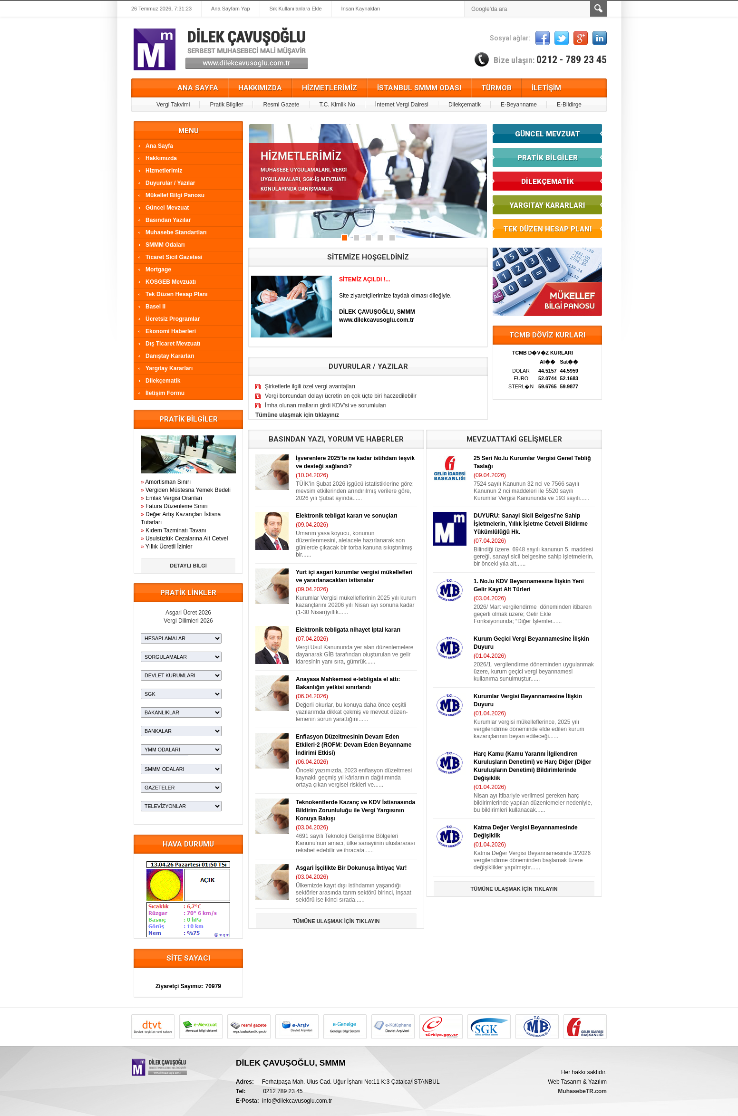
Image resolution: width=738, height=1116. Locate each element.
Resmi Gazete (281, 104)
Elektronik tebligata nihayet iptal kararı (348, 629)
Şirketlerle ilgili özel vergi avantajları (310, 386)
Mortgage (158, 269)
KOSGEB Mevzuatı (171, 282)
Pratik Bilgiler (226, 104)
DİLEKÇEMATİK (547, 181)
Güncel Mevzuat (167, 207)
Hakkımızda (161, 158)
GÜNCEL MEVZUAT (547, 134)
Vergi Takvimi (173, 104)
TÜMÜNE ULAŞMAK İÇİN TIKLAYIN (336, 921)
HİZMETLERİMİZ (329, 88)
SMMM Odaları (165, 244)
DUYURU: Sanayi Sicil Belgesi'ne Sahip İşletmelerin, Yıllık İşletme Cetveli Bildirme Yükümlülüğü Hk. (531, 523)
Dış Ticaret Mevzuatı (173, 343)
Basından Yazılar (168, 220)
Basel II (155, 306)
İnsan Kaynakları (360, 8)
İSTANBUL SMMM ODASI (419, 88)
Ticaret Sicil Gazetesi (174, 257)
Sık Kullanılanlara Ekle (296, 8)
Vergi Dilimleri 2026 (188, 620)
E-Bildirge (569, 104)
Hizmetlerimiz (164, 170)
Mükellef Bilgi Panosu (175, 195)
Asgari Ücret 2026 (188, 612)
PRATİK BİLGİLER (547, 158)
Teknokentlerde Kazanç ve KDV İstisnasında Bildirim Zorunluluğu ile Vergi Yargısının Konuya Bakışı (355, 810)
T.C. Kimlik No (337, 104)
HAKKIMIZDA (260, 88)
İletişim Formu (165, 393)
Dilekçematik (464, 104)
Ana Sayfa (159, 146)
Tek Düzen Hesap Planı (176, 294)
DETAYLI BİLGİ (188, 565)
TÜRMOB (496, 88)
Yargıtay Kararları (169, 368)
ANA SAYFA (197, 88)
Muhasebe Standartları (176, 232)
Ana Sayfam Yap (230, 8)
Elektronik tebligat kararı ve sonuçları (346, 515)
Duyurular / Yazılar (170, 183)
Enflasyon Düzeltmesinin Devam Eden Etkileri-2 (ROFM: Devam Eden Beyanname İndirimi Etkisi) (353, 744)
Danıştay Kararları (170, 356)
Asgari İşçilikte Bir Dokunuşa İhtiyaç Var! (351, 868)
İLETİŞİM (546, 88)
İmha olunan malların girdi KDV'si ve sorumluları (326, 405)
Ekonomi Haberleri (171, 331)
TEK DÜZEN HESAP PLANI (547, 229)
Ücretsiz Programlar (173, 319)
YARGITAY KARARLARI (547, 205)
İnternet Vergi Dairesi (401, 104)
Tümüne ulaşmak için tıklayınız (297, 415)
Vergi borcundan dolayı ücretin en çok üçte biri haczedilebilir (341, 396)
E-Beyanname (519, 104)
